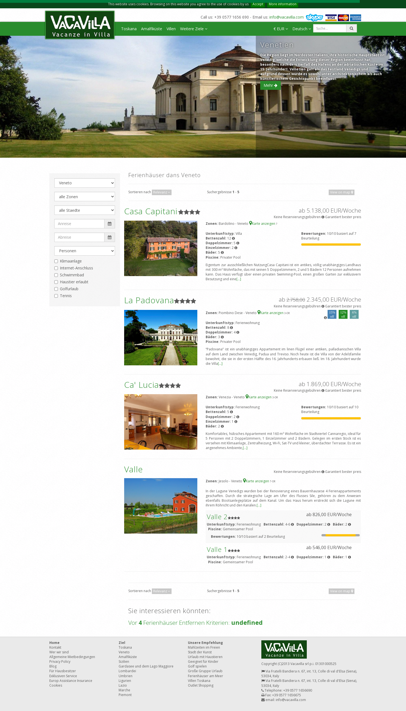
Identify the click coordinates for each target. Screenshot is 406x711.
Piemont (125, 694)
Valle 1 (217, 549)
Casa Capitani (150, 211)
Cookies (55, 685)
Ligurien (125, 680)
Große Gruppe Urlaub (205, 671)
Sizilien (124, 661)
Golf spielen (197, 666)
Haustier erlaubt (74, 281)
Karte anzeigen (262, 223)
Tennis (66, 295)
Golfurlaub (69, 288)
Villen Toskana (199, 680)
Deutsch (301, 28)
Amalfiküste (151, 28)
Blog (53, 666)
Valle (133, 469)
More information (283, 4)
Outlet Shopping (200, 685)
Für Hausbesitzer (62, 671)
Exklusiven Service (63, 676)
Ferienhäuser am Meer (205, 676)
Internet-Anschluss (76, 268)
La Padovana (149, 300)
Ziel (122, 642)
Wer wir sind (59, 652)
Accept (257, 4)
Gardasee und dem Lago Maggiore (146, 666)
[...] (238, 279)
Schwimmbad (72, 274)
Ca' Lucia (141, 384)
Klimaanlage (71, 261)
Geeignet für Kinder (203, 661)
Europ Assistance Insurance (70, 680)
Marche (124, 690)
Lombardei (127, 671)
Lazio (123, 685)
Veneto (124, 652)
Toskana (129, 28)
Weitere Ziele (193, 28)
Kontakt (55, 647)
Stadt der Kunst (200, 652)
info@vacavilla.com (286, 17)
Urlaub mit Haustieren (205, 656)
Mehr (270, 85)
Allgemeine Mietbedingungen (72, 656)
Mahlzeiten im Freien (204, 647)
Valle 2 (217, 516)
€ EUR (281, 28)
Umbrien (125, 676)
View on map (341, 192)
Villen (171, 28)
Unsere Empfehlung (205, 642)
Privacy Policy (59, 661)
